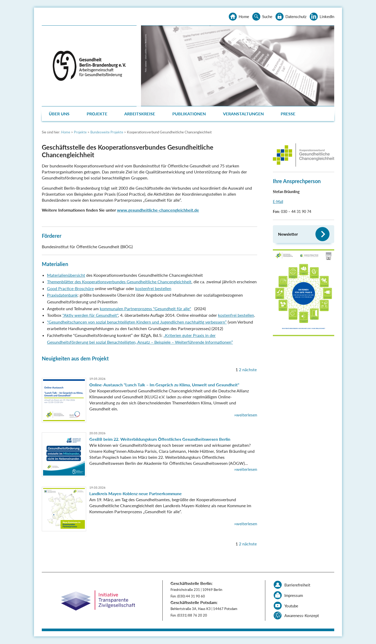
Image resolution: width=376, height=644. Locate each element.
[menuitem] (59, 113)
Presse (288, 113)
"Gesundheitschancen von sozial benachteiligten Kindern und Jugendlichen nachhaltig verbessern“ (137, 321)
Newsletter (288, 234)
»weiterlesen (245, 414)
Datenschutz (296, 16)
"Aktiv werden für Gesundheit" (90, 315)
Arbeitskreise (139, 113)
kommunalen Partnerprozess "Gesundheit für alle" (145, 308)
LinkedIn (327, 16)
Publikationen (189, 113)
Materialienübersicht (66, 275)
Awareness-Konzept (301, 615)
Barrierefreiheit (297, 585)
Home (244, 16)
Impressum (293, 595)
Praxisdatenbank (62, 294)
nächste (249, 369)
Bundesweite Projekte (106, 132)
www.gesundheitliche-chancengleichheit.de (158, 209)
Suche (267, 16)
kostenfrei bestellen (153, 288)
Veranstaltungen (243, 113)
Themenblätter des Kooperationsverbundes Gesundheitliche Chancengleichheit (119, 281)
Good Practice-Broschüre (70, 288)
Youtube (291, 605)
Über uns (59, 113)
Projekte (97, 113)
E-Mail (278, 201)
